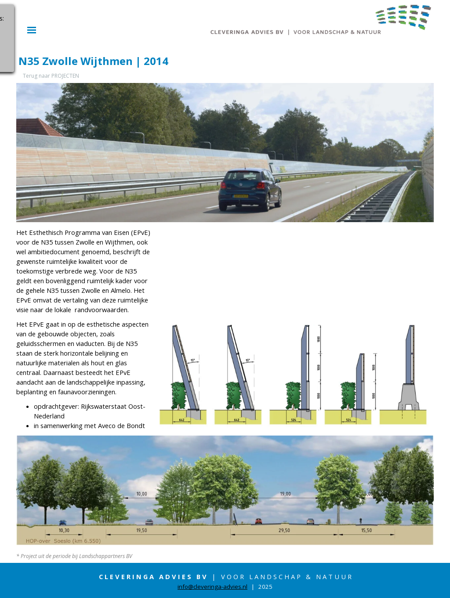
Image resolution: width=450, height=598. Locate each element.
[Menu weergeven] (31, 29)
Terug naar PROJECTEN (51, 75)
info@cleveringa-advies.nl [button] (212, 587)
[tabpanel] (84, 328)
